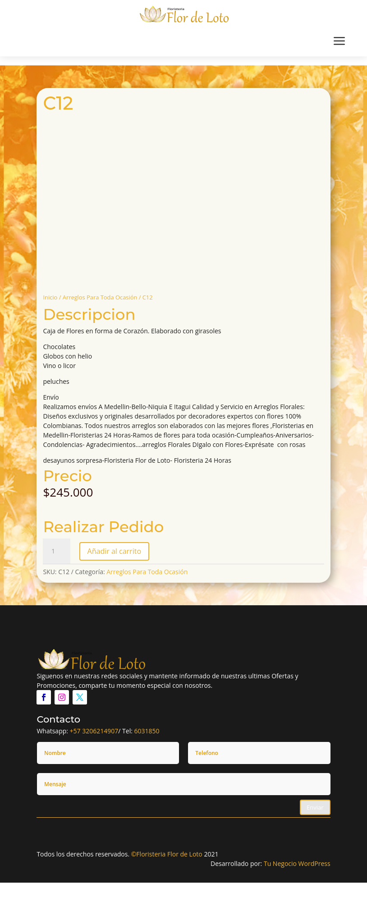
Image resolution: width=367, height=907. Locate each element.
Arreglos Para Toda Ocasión (100, 297)
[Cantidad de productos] (56, 551)
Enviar (315, 807)
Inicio (50, 297)
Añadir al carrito (114, 551)
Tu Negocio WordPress (297, 863)
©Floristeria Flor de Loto (166, 854)
